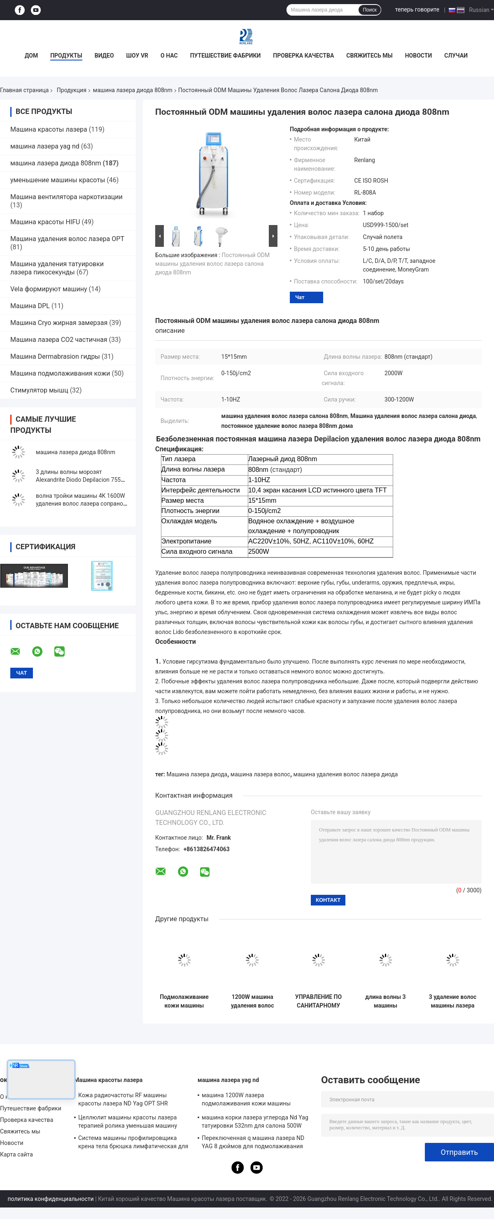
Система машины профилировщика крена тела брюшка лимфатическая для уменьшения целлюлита (133, 1143)
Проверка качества (303, 55)
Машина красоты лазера (48, 129)
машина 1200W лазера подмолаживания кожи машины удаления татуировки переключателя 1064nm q (253, 1100)
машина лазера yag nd (44, 146)
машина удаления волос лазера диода (346, 774)
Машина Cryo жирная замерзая (58, 323)
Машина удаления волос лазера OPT (67, 239)
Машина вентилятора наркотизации (66, 197)
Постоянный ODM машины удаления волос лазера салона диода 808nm (212, 264)
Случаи (456, 55)
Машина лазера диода (197, 774)
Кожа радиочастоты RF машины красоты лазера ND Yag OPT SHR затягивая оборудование (123, 1100)
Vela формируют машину (48, 289)
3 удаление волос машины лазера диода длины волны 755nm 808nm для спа (453, 1001)
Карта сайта (16, 1154)
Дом (31, 55)
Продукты (66, 55)
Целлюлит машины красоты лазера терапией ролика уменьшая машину (127, 1121)
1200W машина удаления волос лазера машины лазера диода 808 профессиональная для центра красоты (252, 1001)
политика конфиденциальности (51, 1199)
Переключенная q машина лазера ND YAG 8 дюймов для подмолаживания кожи (253, 1143)
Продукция (71, 90)
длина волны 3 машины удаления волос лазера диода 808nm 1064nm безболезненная (386, 1001)
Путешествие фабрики (225, 55)
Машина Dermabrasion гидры (55, 356)
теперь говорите (417, 9)
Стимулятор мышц (40, 390)
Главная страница (24, 90)
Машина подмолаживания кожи (60, 373)
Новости (418, 55)
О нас (169, 55)
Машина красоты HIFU (45, 222)
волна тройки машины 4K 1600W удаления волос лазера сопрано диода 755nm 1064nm (80, 503)
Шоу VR (137, 55)
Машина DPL (30, 306)
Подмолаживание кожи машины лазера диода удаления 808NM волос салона (184, 1001)
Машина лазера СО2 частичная (58, 340)
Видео (104, 55)
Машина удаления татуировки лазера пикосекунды (57, 268)
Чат (300, 297)
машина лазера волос (260, 774)
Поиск (369, 10)
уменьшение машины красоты (57, 180)
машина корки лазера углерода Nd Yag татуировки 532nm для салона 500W (255, 1121)
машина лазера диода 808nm (132, 90)
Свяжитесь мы (369, 55)
